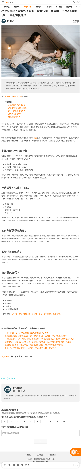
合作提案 (40, 455)
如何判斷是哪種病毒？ (16, 111)
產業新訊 (6, 7)
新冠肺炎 (11, 378)
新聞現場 (69, 7)
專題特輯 (38, 7)
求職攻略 (17, 7)
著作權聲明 (52, 455)
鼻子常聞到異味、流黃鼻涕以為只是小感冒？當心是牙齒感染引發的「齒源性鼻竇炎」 (37, 336)
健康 (3, 378)
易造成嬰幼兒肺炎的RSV (17, 108)
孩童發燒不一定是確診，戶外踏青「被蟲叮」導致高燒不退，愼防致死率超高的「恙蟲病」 (38, 342)
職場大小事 (27, 7)
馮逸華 (7, 96)
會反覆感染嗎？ (14, 117)
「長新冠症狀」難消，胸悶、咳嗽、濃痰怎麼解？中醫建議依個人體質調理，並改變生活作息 (39, 339)
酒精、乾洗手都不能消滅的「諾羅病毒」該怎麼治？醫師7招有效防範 (30, 348)
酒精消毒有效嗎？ (15, 114)
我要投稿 (28, 455)
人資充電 (48, 7)
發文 (35, 138)
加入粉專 (5, 356)
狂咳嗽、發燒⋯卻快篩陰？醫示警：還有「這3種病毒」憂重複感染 (36, 314)
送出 (40, 441)
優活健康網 (17, 96)
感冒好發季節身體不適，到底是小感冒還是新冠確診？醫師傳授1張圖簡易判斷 (34, 345)
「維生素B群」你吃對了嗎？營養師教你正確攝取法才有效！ (27, 333)
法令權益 (59, 7)
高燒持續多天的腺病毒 (16, 105)
